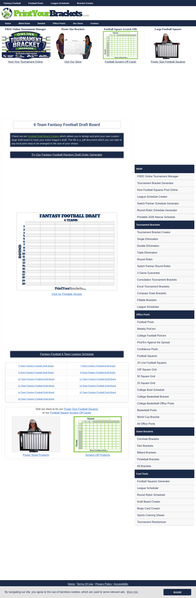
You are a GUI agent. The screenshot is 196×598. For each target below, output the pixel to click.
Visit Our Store (73, 61)
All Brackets (144, 466)
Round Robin (145, 259)
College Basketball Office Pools (155, 403)
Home (8, 23)
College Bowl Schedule (150, 389)
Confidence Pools (147, 349)
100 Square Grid (147, 369)
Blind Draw (24, 23)
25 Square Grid (146, 383)
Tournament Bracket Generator (155, 183)
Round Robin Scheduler (151, 494)
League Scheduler (60, 3)
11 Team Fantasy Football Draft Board (98, 379)
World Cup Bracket (148, 417)
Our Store (78, 23)
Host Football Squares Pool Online (157, 190)
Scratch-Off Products (97, 455)
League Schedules (148, 306)
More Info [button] (132, 592)
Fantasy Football (12, 3)
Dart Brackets (145, 445)
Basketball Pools (147, 410)
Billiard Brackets (146, 452)
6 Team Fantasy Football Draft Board (36, 366)
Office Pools (59, 23)
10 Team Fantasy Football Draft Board (36, 379)
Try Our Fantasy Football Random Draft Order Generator (66, 154)
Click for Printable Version (67, 294)
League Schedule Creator (152, 196)
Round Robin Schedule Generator (157, 210)
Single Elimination (147, 239)
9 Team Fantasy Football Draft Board (97, 372)
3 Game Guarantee (148, 273)
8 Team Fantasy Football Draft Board (36, 372)
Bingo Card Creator (148, 508)
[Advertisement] (98, 90)
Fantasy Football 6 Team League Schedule (67, 354)
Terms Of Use (85, 584)
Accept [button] (177, 592)
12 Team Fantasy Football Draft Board (36, 385)
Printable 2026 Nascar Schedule (156, 217)
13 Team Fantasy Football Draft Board (98, 385)
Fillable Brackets (147, 300)
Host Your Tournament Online (25, 61)
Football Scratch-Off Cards (120, 61)
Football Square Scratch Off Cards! (70, 412)
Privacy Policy (104, 584)
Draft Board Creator (148, 501)
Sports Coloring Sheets (150, 515)
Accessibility (121, 584)
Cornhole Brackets (148, 439)
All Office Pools (146, 423)
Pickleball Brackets (148, 459)
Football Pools (35, 3)
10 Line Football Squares (152, 362)
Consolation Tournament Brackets (157, 279)
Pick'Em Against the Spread (153, 342)
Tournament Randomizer (151, 522)
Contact (94, 23)
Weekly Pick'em (146, 328)
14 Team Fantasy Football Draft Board (36, 392)
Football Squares (147, 356)
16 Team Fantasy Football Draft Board (36, 399)
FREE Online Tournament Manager (158, 176)
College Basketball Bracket (153, 396)
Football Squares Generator (153, 481)
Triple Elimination (147, 252)
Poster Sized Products (36, 455)
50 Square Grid (146, 376)
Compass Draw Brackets (151, 293)
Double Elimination (148, 245)
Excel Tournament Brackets (153, 286)
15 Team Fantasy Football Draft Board (98, 392)
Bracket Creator (85, 3)
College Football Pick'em (151, 335)
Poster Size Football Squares (168, 61)
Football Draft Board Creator (43, 136)
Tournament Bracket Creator (153, 232)
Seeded (41, 23)
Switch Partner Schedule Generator (158, 203)
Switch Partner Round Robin (154, 266)
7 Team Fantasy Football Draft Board (97, 366)
